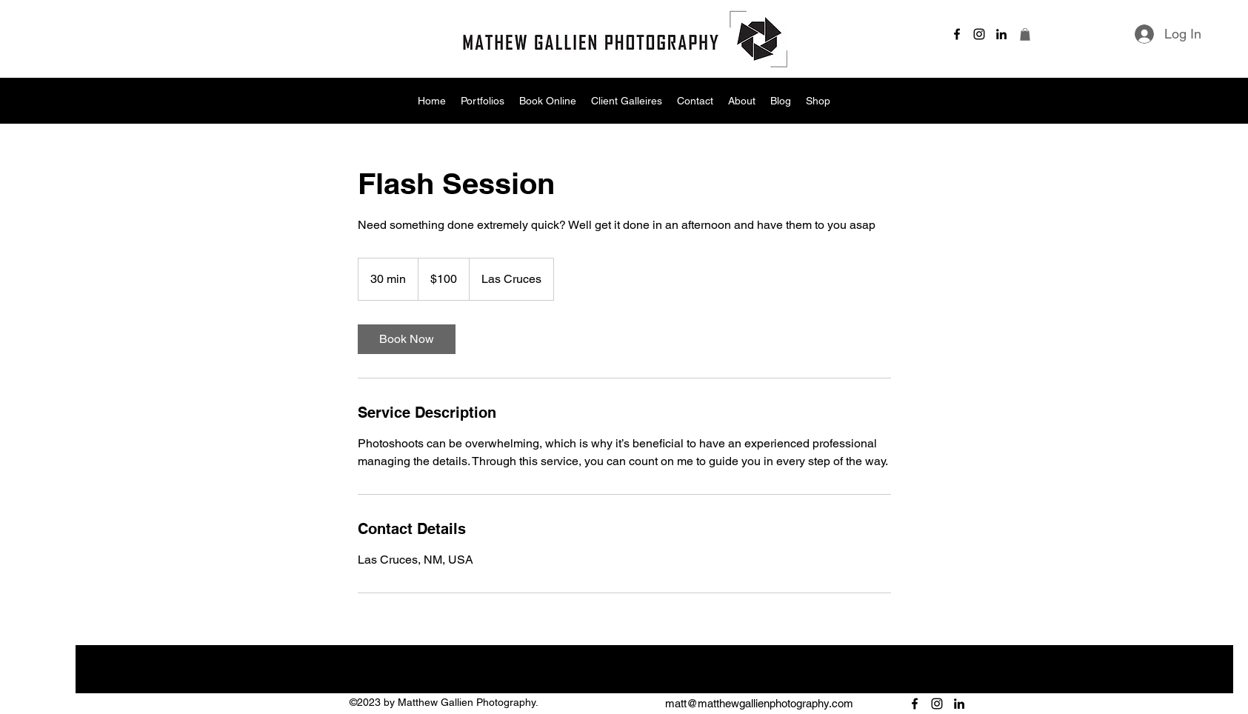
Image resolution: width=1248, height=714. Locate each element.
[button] (1025, 34)
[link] (407, 339)
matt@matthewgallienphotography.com (759, 703)
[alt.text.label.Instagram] (979, 34)
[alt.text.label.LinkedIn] (1001, 34)
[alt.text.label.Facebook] (957, 34)
